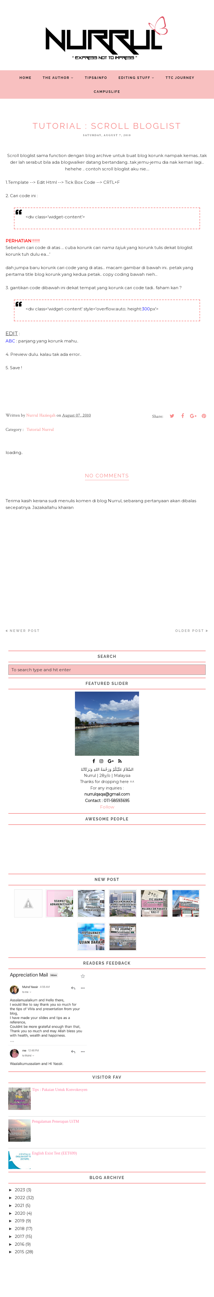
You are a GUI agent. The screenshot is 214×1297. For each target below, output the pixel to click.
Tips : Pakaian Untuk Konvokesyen (59, 1090)
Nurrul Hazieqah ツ (91, 1290)
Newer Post (25, 631)
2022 (20, 1197)
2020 (20, 1213)
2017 (19, 1236)
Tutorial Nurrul (40, 430)
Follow (107, 807)
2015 (19, 1251)
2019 (20, 1220)
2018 (20, 1228)
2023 (20, 1189)
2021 (19, 1205)
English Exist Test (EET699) (54, 1153)
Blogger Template (139, 1290)
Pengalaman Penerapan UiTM (55, 1121)
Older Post (189, 631)
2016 (19, 1244)
